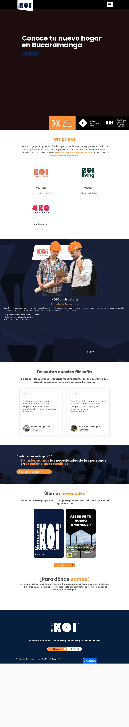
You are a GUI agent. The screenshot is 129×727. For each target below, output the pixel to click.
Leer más (60, 563)
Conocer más (31, 53)
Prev (15, 70)
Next (114, 70)
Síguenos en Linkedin (29, 472)
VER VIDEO (37, 430)
